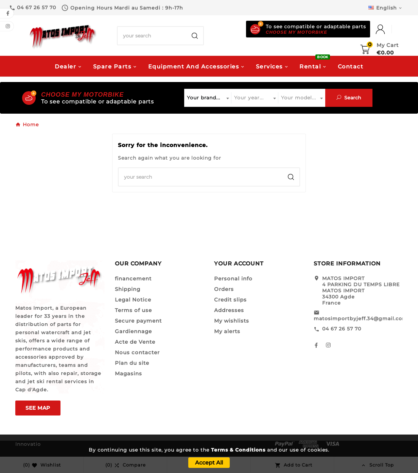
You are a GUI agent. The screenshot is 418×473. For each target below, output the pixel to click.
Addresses (229, 310)
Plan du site (132, 363)
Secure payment (138, 320)
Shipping (127, 289)
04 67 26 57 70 (341, 329)
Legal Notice (133, 299)
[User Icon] (387, 29)
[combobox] (207, 98)
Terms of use (133, 310)
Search (348, 98)
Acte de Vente (135, 342)
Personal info (233, 278)
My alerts (227, 331)
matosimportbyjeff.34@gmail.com (360, 318)
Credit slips (230, 299)
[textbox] (207, 98)
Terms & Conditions (238, 450)
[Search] (152, 36)
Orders (224, 289)
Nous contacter (137, 352)
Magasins (128, 373)
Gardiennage (133, 331)
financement (133, 278)
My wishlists (231, 320)
